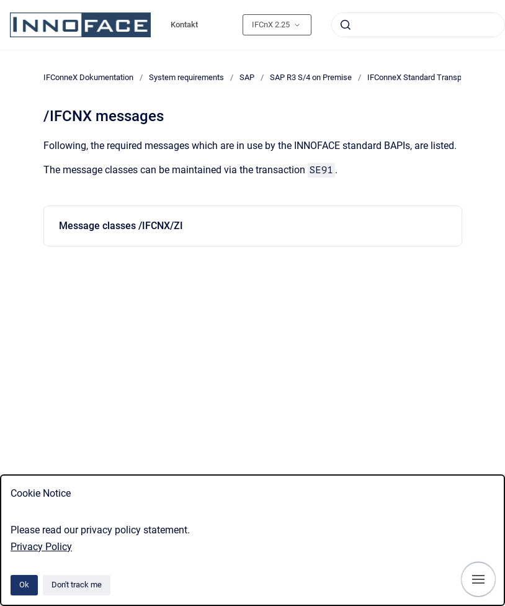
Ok (24, 584)
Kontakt (184, 24)
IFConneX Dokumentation (88, 77)
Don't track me (76, 584)
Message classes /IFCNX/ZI (121, 226)
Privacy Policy (41, 547)
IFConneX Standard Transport (419, 77)
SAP (246, 77)
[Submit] (345, 25)
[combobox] (418, 25)
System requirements (186, 77)
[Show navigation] (478, 579)
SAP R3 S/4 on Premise (311, 77)
